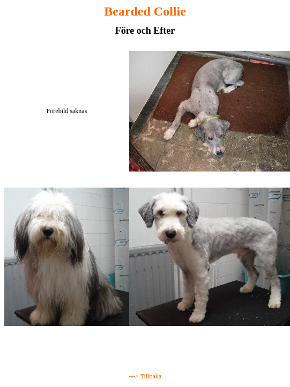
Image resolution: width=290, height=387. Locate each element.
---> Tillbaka (145, 376)
